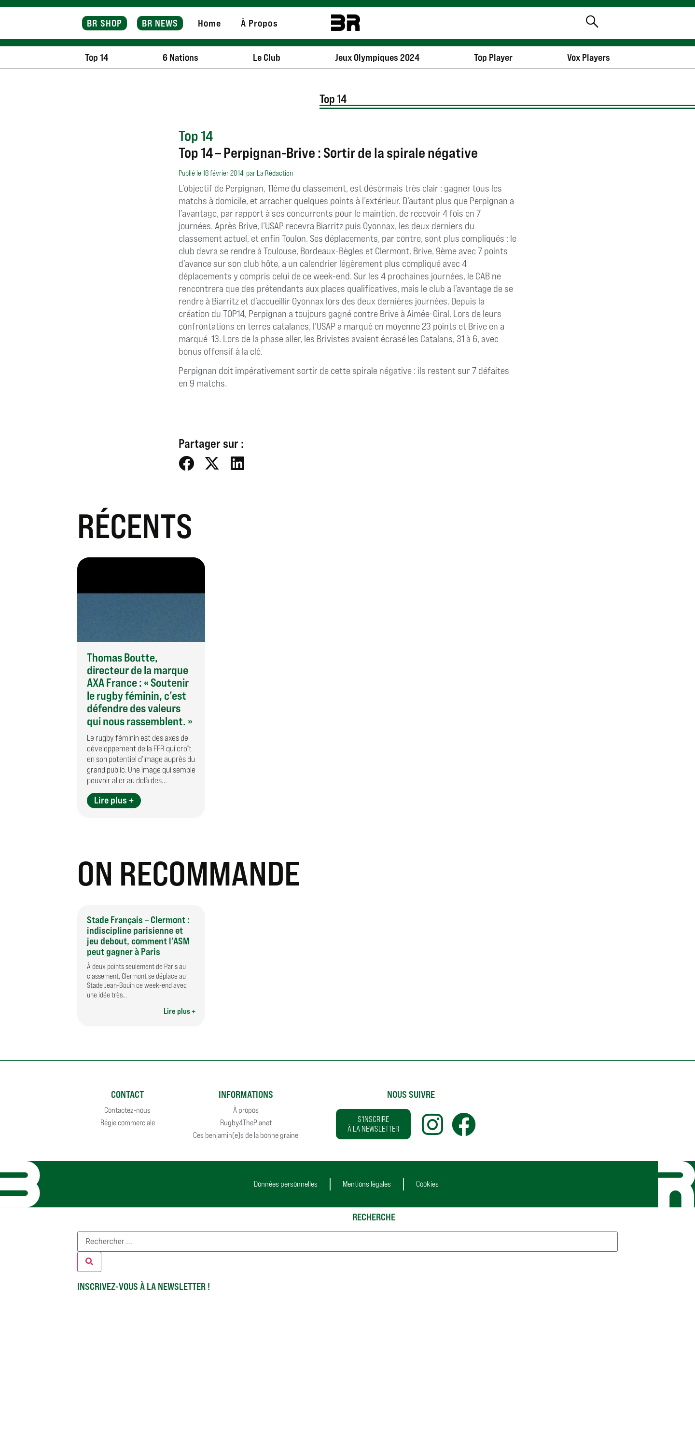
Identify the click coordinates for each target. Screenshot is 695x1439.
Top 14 (96, 57)
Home (209, 23)
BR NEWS (160, 23)
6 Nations (180, 57)
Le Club (266, 57)
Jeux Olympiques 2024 (377, 57)
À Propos (259, 23)
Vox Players (588, 57)
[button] (186, 463)
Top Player (493, 57)
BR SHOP (104, 23)
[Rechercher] (89, 1262)
